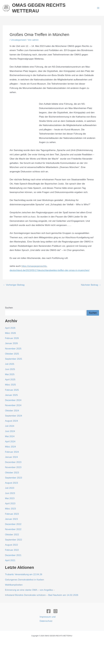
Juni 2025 (10, 369)
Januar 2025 (11, 395)
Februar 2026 (12, 338)
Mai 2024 (9, 436)
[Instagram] (55, 611)
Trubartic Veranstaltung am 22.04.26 (23, 574)
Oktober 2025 (12, 353)
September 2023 (13, 477)
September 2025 (13, 359)
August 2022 (11, 545)
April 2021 (10, 560)
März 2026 (10, 333)
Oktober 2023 (12, 472)
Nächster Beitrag (91, 285)
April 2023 (10, 503)
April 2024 (10, 441)
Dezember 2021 (13, 555)
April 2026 (10, 328)
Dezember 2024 (13, 400)
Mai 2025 (9, 374)
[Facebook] (48, 611)
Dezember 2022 (13, 524)
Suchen (9, 307)
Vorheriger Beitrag (14, 285)
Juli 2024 (9, 426)
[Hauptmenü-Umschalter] (98, 8)
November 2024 (13, 405)
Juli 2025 (9, 364)
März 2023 (10, 508)
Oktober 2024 (12, 410)
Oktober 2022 (12, 534)
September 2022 (13, 539)
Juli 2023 (9, 488)
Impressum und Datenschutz (48, 619)
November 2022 (13, 529)
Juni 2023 (10, 493)
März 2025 (10, 384)
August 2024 (11, 421)
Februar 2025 (12, 390)
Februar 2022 (12, 550)
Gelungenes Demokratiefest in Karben (24, 579)
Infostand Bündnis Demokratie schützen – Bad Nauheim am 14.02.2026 (41, 595)
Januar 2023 (11, 519)
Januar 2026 (11, 343)
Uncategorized (18, 40)
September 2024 (13, 415)
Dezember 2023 (13, 462)
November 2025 (13, 348)
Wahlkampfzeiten (14, 585)
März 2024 (10, 446)
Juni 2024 (10, 431)
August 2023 (11, 483)
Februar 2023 (12, 514)
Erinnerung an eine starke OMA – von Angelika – (30, 590)
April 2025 (10, 379)
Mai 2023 (9, 498)
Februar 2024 (12, 452)
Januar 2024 (11, 457)
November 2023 (13, 467)
